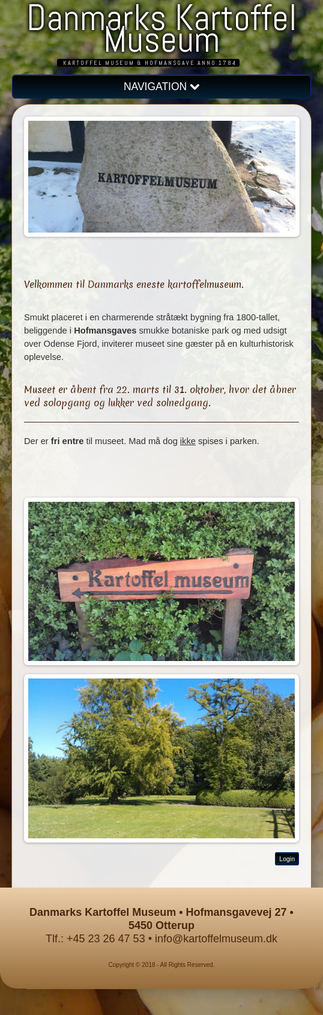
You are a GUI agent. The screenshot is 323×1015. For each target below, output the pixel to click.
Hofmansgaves (105, 330)
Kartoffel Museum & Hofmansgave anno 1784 (150, 63)
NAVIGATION (161, 87)
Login (287, 858)
